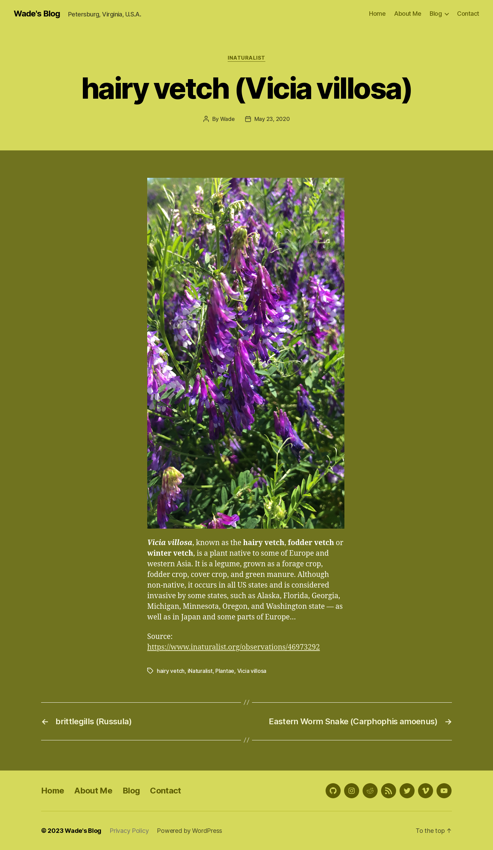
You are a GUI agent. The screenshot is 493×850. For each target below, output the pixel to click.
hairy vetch (171, 670)
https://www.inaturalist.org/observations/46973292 (233, 647)
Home (377, 13)
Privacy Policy (129, 830)
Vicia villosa (252, 670)
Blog (436, 13)
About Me (407, 13)
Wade (227, 118)
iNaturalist (246, 58)
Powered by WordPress (189, 830)
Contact (468, 13)
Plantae (224, 670)
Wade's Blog (37, 14)
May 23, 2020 (272, 118)
